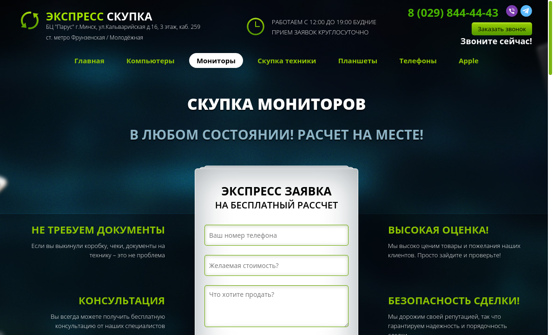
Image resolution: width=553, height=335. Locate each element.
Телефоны (417, 60)
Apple (469, 60)
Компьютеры (150, 60)
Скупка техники (286, 60)
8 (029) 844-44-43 (453, 12)
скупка (123, 27)
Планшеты (357, 60)
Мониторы (216, 60)
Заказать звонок (502, 29)
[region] (276, 167)
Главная (89, 60)
